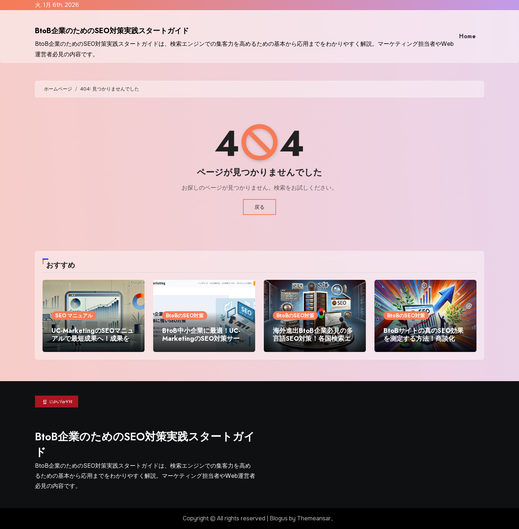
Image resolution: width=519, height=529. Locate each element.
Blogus (279, 518)
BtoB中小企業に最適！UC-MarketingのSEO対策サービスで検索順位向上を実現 (204, 338)
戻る (259, 207)
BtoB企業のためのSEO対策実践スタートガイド (112, 31)
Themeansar (314, 518)
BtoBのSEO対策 (185, 315)
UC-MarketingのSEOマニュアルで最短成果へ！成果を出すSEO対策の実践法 (93, 338)
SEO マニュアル (74, 315)
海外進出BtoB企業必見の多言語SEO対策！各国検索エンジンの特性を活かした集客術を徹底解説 (313, 342)
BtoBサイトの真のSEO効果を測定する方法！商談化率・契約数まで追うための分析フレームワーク (423, 342)
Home (467, 36)
